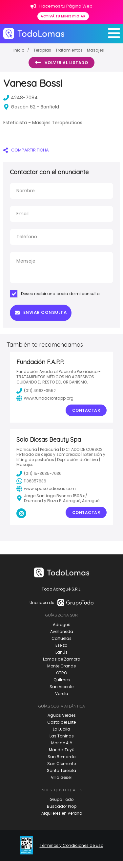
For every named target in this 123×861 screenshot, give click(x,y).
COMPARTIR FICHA (26, 150)
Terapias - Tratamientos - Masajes (68, 50)
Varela (61, 693)
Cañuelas (61, 638)
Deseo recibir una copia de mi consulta (55, 294)
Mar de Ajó (61, 743)
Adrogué (61, 624)
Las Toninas (62, 736)
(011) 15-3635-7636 (39, 474)
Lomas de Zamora (61, 659)
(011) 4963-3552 (36, 391)
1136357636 (31, 481)
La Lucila (61, 729)
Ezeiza (61, 645)
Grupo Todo (61, 799)
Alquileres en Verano (61, 813)
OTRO (61, 673)
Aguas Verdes (62, 715)
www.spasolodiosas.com (46, 489)
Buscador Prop (61, 806)
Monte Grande (61, 666)
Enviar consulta (41, 312)
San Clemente (61, 763)
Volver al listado (61, 62)
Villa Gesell (61, 777)
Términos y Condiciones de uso (71, 845)
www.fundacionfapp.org (44, 398)
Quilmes (61, 680)
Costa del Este (61, 722)
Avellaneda (61, 631)
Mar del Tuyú (61, 750)
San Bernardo (61, 756)
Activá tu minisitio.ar (63, 16)
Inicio (18, 50)
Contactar (86, 410)
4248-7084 (20, 98)
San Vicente (61, 686)
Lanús (61, 652)
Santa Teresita (61, 770)
